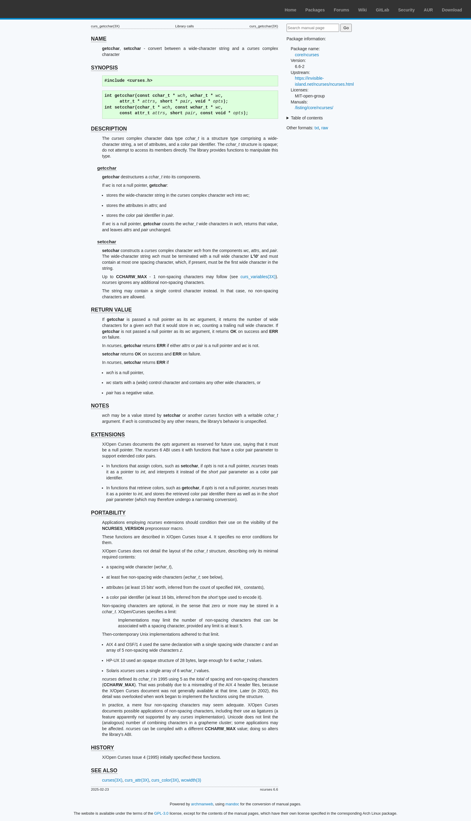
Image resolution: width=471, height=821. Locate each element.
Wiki (362, 10)
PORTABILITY (108, 513)
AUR (428, 10)
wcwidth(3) (191, 780)
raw (324, 127)
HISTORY (102, 748)
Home (290, 10)
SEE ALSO (104, 770)
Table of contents (307, 117)
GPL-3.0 (161, 813)
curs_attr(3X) (137, 780)
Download (452, 10)
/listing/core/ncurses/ (314, 107)
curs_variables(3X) (257, 276)
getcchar (107, 168)
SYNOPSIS (104, 68)
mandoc (232, 804)
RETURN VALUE (111, 310)
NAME (99, 39)
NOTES (100, 406)
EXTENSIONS (108, 435)
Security (406, 10)
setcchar (106, 241)
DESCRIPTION (109, 129)
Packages (315, 10)
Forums (341, 10)
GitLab (382, 10)
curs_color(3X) (165, 780)
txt (317, 127)
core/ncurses (307, 54)
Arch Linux (33, 9)
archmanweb (202, 804)
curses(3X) (112, 780)
